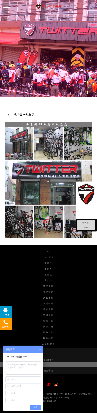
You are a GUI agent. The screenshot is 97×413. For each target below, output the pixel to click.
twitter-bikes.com (48, 401)
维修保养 (48, 315)
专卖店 (48, 281)
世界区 (48, 275)
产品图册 (48, 298)
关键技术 (48, 292)
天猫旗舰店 (48, 344)
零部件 (48, 263)
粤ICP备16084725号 (59, 397)
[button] (6, 5)
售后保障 (48, 304)
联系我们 (48, 338)
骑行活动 (48, 286)
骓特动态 (48, 333)
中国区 (48, 269)
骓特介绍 (48, 321)
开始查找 (48, 370)
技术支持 (48, 309)
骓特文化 (48, 327)
